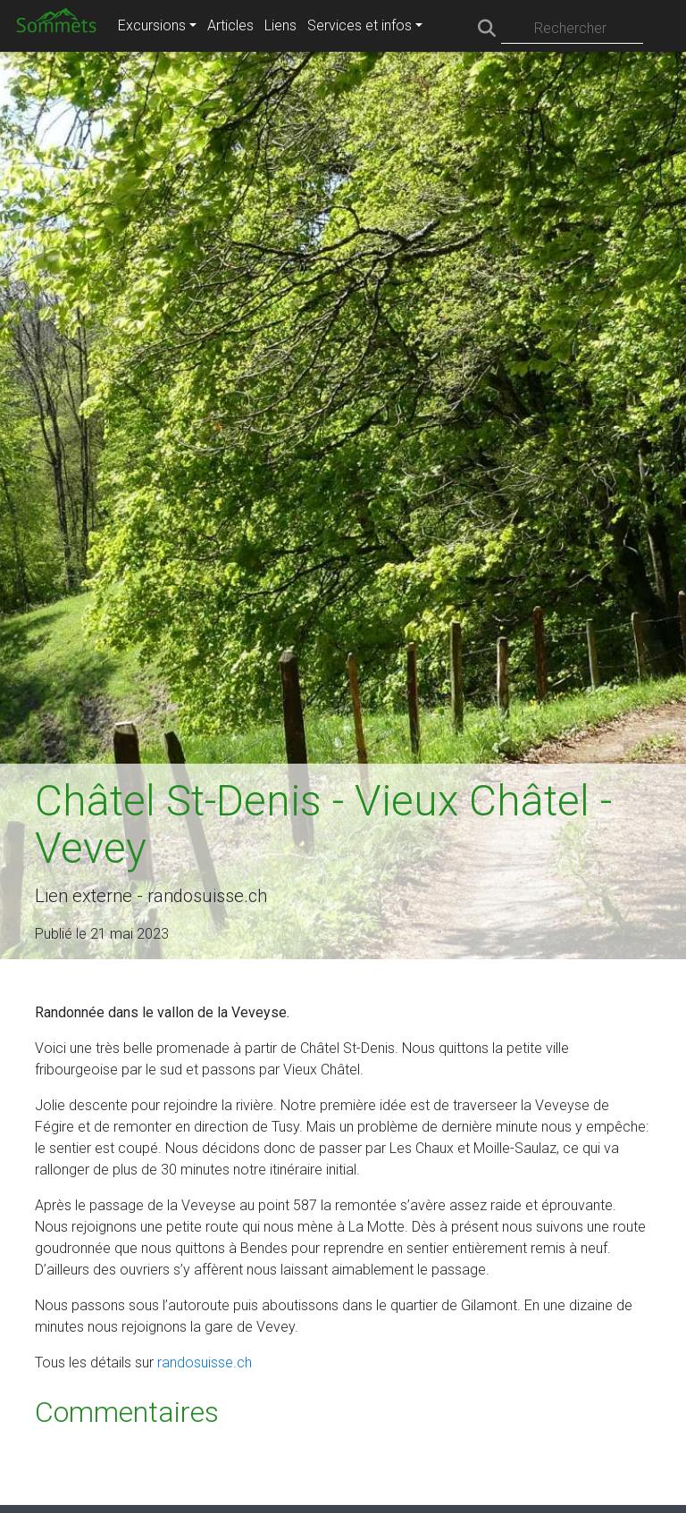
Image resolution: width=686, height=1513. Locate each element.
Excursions (152, 25)
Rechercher (570, 28)
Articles (230, 25)
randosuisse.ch (204, 1362)
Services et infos (359, 25)
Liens (280, 25)
